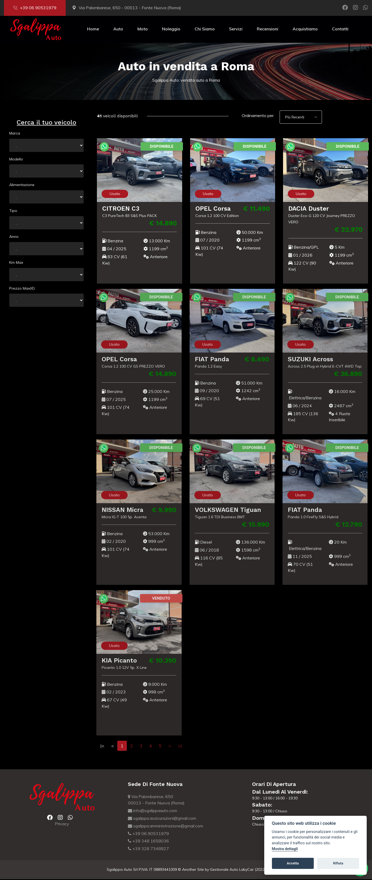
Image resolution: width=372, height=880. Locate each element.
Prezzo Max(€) (22, 288)
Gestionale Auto (224, 870)
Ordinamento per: (258, 116)
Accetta (293, 863)
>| (180, 746)
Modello (16, 159)
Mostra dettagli (285, 849)
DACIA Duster (308, 209)
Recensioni (267, 29)
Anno (14, 237)
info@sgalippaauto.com (152, 811)
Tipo (13, 211)
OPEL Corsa (213, 209)
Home (93, 29)
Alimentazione (21, 185)
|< (102, 746)
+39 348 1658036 (148, 841)
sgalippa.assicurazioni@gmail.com (162, 819)
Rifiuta (338, 863)
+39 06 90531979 (34, 7)
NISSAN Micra (119, 510)
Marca (14, 134)
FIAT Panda (208, 359)
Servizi (236, 29)
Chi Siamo (205, 29)
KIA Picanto (116, 661)
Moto (142, 29)
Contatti (340, 29)
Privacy (62, 824)
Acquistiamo (305, 29)
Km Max (16, 263)
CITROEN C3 (121, 209)
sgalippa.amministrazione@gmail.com (165, 826)
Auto (118, 29)
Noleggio (171, 29)
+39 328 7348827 (148, 849)
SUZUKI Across (307, 359)
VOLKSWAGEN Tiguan (224, 510)
